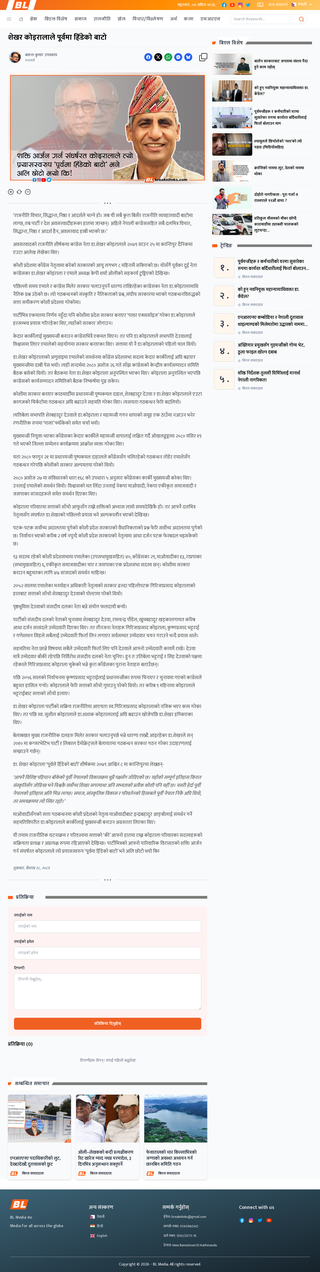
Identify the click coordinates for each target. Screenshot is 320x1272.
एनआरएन (210, 19)
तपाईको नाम (23, 915)
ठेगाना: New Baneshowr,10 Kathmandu (190, 1245)
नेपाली (302, 4)
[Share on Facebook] (148, 57)
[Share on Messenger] (178, 57)
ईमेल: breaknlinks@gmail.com (185, 1217)
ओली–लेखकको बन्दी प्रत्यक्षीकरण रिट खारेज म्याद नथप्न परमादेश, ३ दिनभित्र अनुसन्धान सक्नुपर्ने (105, 1158)
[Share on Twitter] (158, 57)
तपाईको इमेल (24, 942)
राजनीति (102, 19)
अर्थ (173, 19)
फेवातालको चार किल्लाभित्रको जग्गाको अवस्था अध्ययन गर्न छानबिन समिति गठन (171, 1158)
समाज (80, 19)
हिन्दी (96, 1226)
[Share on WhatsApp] (168, 57)
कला (189, 19)
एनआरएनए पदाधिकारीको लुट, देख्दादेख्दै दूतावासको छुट (35, 1161)
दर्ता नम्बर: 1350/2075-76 (180, 1236)
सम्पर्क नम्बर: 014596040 (181, 1226)
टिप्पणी (19, 968)
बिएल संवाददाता (33, 1173)
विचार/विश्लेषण (147, 19)
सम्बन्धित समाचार (32, 1083)
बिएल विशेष (56, 19)
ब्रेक (34, 19)
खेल (122, 19)
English (98, 1236)
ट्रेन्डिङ (226, 246)
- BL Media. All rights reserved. (175, 1264)
